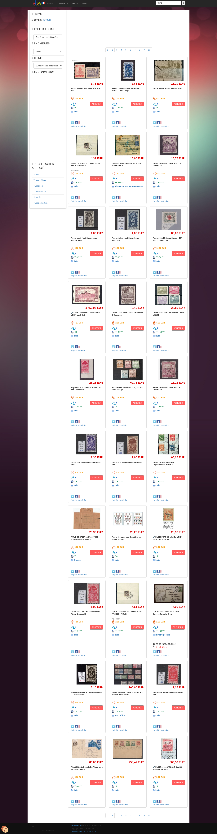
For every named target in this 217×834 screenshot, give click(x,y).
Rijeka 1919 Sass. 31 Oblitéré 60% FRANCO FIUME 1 (85, 164)
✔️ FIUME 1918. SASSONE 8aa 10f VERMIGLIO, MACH (167, 768)
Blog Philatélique (90, 831)
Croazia (77, 560)
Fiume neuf (38, 186)
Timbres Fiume (39, 180)
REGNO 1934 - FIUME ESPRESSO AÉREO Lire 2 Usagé (126, 89)
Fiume (36, 174)
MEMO (84, 3)
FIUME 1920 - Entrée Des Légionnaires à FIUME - (163, 463)
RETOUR (46, 20)
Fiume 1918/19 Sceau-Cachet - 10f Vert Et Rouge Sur (167, 239)
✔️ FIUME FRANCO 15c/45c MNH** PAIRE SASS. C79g (167, 538)
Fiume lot (37, 197)
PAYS (75, 3)
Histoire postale (162, 635)
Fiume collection (40, 203)
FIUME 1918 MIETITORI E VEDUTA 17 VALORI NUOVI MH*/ (127, 693)
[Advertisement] (47, 118)
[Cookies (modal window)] (5, 829)
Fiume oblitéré (39, 191)
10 (149, 50)
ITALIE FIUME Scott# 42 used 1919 (167, 88)
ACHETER (96, 104)
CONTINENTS (62, 3)
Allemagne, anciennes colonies (128, 186)
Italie (75, 111)
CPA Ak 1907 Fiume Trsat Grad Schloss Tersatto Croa (166, 613)
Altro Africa (119, 715)
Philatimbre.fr (76, 826)
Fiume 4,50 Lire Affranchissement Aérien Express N (85, 613)
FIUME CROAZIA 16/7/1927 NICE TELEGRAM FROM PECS (84, 538)
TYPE (50, 3)
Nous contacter (76, 831)
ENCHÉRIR (178, 627)
